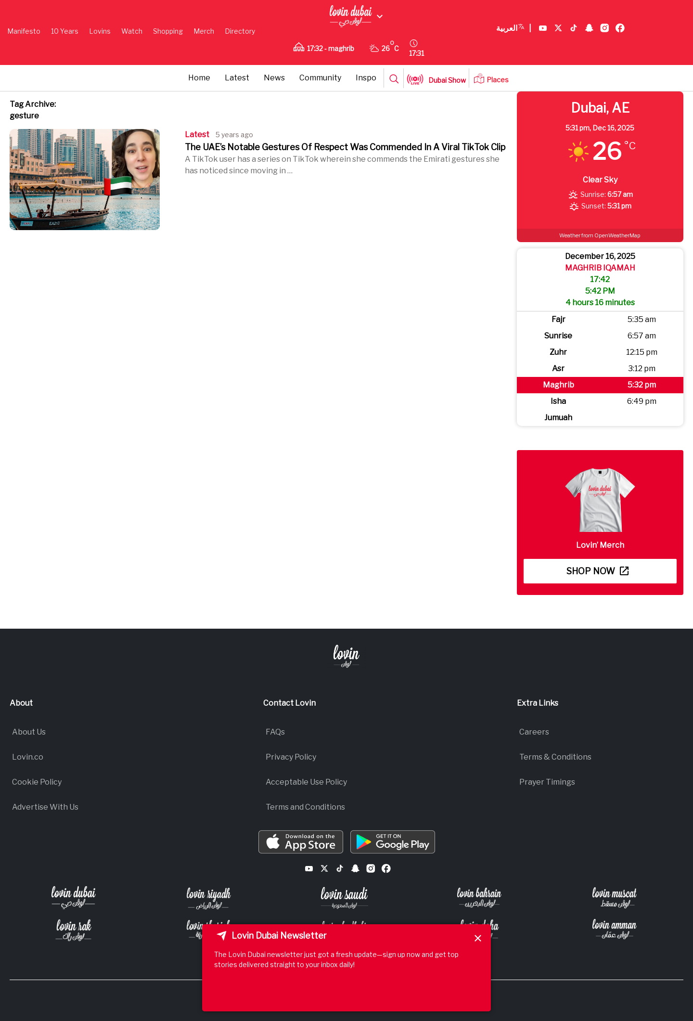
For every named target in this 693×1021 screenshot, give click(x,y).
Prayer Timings (547, 782)
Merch (203, 31)
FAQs (275, 732)
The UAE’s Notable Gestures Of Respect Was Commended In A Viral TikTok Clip (345, 147)
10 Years (64, 31)
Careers (534, 732)
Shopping (168, 31)
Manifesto (23, 31)
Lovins (100, 31)
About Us (29, 732)
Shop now (597, 571)
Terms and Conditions (305, 807)
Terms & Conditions (555, 757)
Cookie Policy (37, 782)
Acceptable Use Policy (306, 782)
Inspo (366, 77)
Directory (240, 31)
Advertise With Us (45, 807)
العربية (513, 28)
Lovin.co (27, 757)
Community (320, 77)
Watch (131, 31)
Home (199, 77)
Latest (237, 77)
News (274, 77)
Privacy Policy (291, 757)
